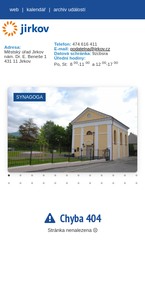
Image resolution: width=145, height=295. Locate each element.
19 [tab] (78, 183)
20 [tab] (90, 183)
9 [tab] (102, 175)
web (14, 9)
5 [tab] (55, 175)
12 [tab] (136, 175)
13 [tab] (9, 183)
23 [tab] (125, 183)
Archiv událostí (69, 9)
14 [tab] (20, 183)
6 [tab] (67, 175)
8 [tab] (90, 175)
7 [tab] (78, 175)
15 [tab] (32, 183)
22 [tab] (113, 183)
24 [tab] (136, 183)
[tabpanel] (72, 133)
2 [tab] (20, 175)
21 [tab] (102, 183)
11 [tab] (125, 175)
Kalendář (36, 9)
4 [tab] (44, 175)
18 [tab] (67, 183)
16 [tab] (44, 183)
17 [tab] (55, 183)
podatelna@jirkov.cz (90, 48)
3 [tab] (32, 175)
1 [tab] (9, 175)
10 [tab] (113, 175)
